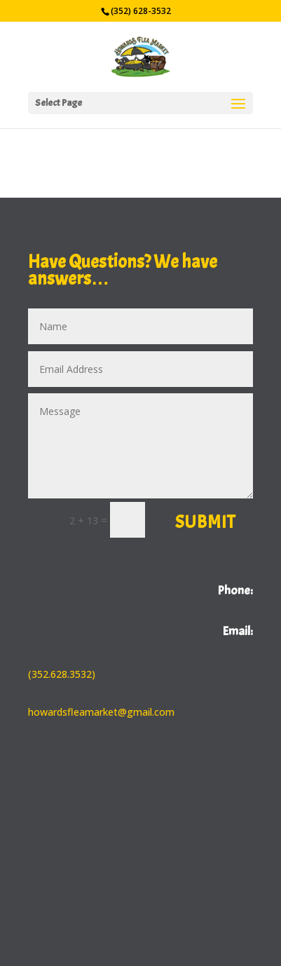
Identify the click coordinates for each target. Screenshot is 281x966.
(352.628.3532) (61, 674)
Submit (205, 522)
